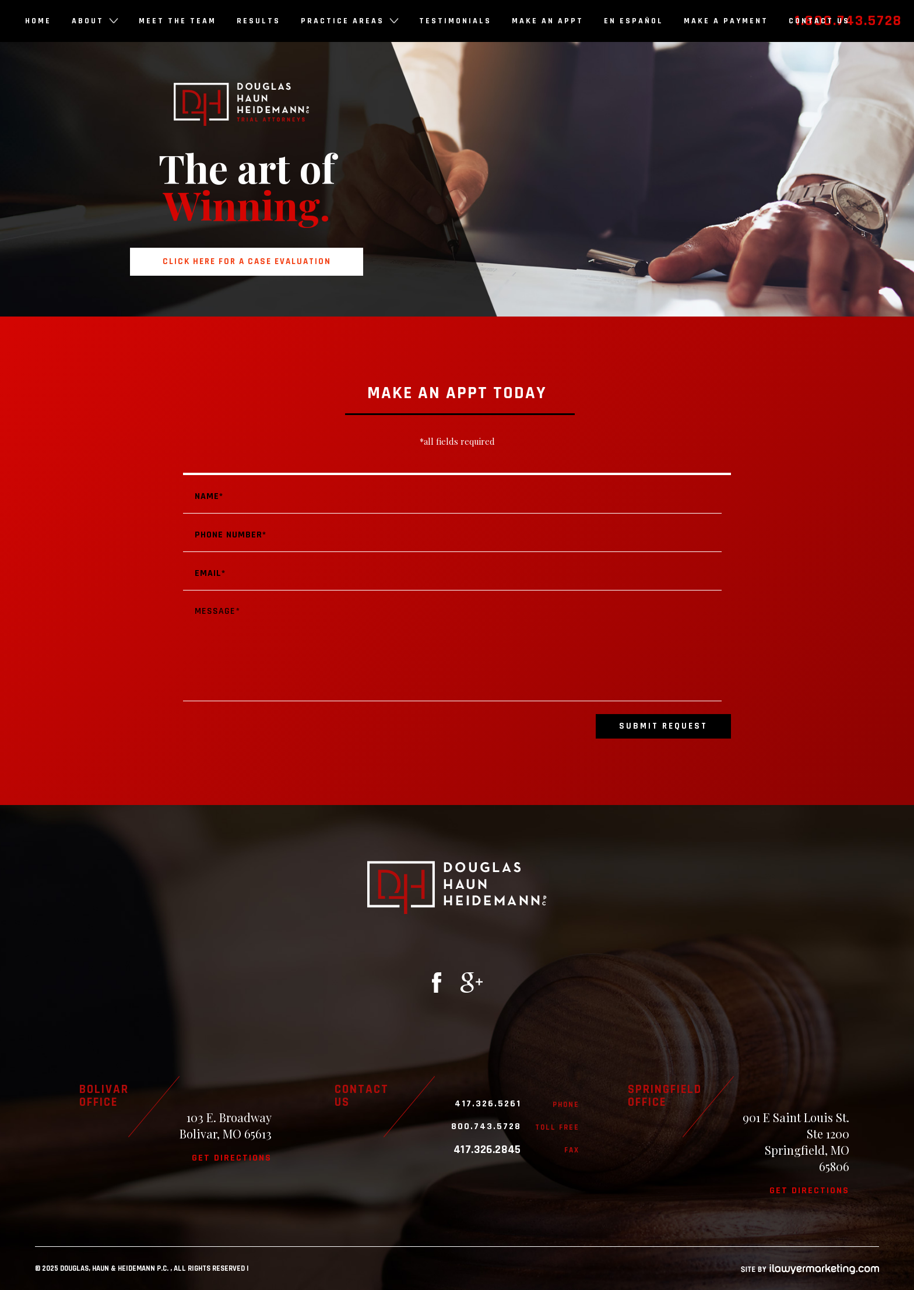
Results (258, 21)
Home (38, 21)
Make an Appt (547, 21)
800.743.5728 (486, 1127)
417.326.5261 (488, 1104)
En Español (633, 21)
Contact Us (819, 21)
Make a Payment (726, 21)
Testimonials (455, 21)
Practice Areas (350, 21)
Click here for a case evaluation (247, 261)
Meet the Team (177, 21)
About (95, 21)
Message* (452, 648)
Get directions (232, 1158)
